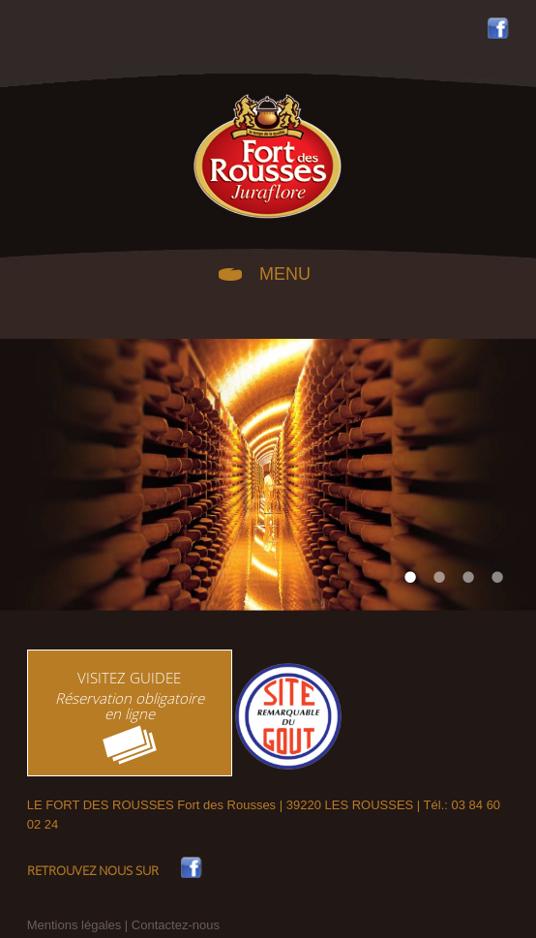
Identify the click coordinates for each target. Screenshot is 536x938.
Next (497, 475)
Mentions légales (74, 925)
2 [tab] (439, 577)
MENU (285, 272)
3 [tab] (468, 577)
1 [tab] (410, 577)
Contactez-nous (176, 925)
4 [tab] (497, 577)
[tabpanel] (268, 475)
